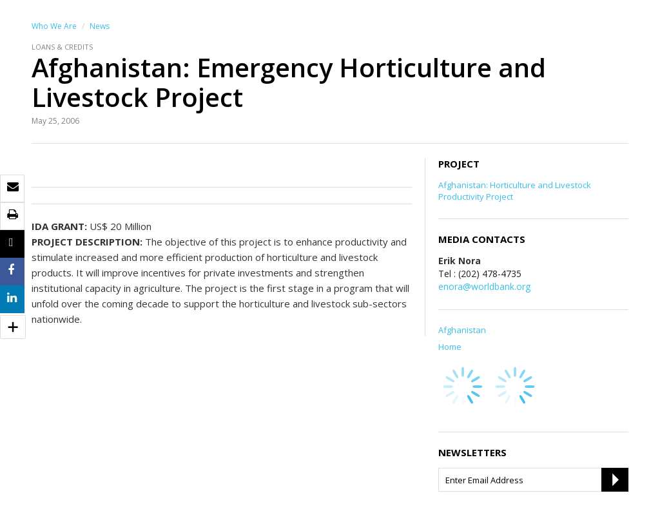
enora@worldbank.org (484, 286)
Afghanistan (462, 330)
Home (449, 346)
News (100, 26)
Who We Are (54, 26)
